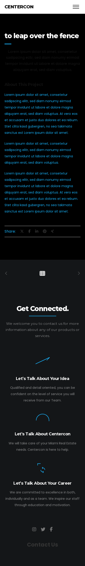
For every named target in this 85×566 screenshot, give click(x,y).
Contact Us (42, 544)
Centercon (19, 6)
